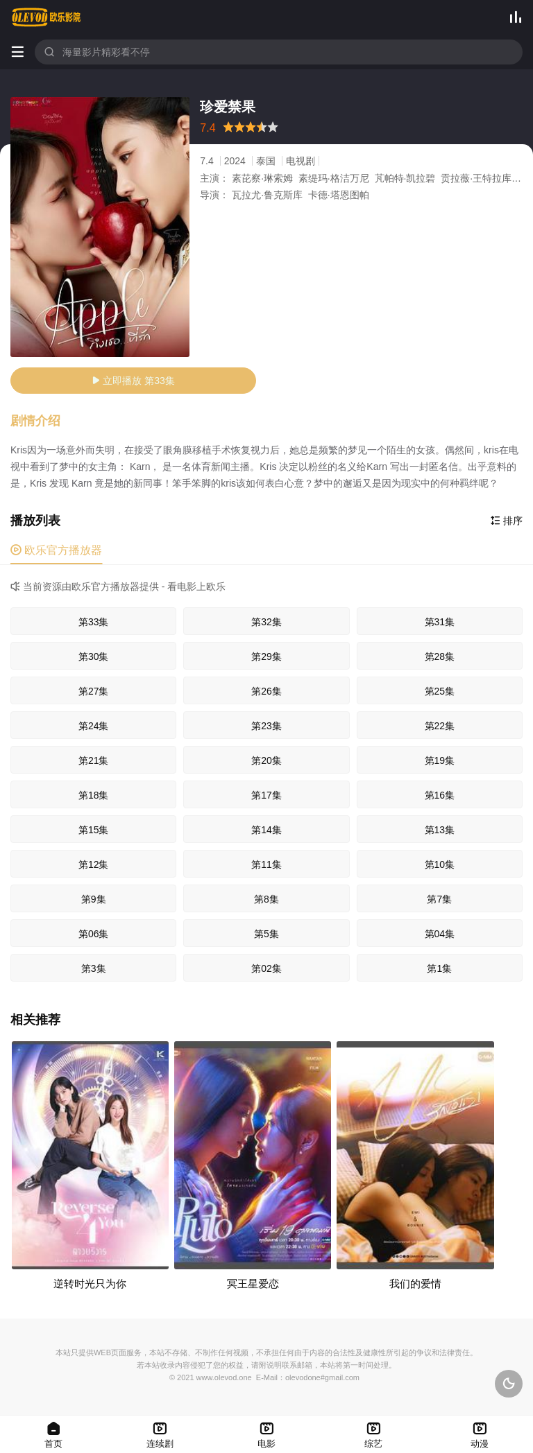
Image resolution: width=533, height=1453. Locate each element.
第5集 (266, 933)
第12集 (93, 864)
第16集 (440, 795)
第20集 (266, 760)
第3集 (93, 968)
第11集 (266, 864)
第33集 (93, 621)
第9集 (93, 899)
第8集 (266, 899)
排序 (507, 520)
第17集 (266, 795)
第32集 (266, 621)
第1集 (439, 968)
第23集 (266, 725)
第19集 (440, 760)
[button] (42, 421)
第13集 (440, 829)
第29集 (266, 656)
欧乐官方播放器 (56, 550)
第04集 (440, 933)
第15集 (93, 829)
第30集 (93, 656)
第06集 (93, 933)
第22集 (440, 725)
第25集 (440, 691)
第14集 (266, 829)
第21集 (93, 760)
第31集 (440, 621)
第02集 (266, 968)
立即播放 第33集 (133, 380)
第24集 (93, 725)
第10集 (440, 864)
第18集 (93, 795)
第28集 (440, 656)
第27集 (93, 691)
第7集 (439, 899)
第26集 (266, 691)
